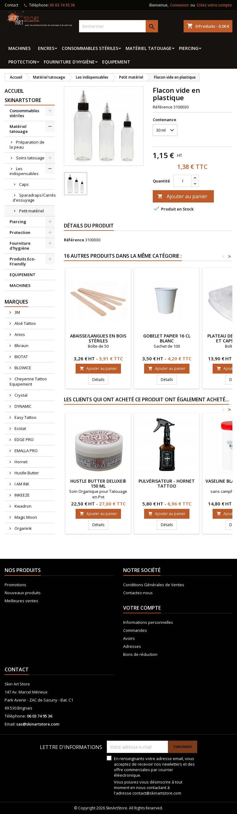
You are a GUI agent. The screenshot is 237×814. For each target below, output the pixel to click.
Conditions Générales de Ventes (153, 584)
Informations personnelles (148, 622)
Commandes (135, 630)
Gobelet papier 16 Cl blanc (166, 338)
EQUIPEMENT (116, 62)
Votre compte (142, 607)
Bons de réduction (140, 654)
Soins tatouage (30, 158)
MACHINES (19, 48)
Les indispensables (24, 171)
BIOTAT (21, 356)
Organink (23, 528)
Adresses (132, 646)
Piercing (188, 48)
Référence (163, 107)
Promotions (15, 584)
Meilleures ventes (21, 600)
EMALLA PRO (26, 450)
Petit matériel (31, 211)
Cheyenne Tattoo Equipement (28, 381)
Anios (19, 334)
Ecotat (20, 428)
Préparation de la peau (27, 144)
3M (17, 312)
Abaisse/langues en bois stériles (98, 338)
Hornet (20, 461)
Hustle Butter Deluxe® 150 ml (98, 483)
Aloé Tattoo (25, 323)
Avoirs (129, 638)
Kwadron (22, 506)
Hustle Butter (26, 473)
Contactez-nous (138, 592)
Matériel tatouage (149, 48)
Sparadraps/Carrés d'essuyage (34, 197)
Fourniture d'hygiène (69, 62)
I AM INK (21, 484)
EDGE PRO (24, 439)
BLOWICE (22, 367)
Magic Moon (25, 517)
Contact (11, 5)
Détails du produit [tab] (89, 225)
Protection (22, 62)
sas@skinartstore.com (37, 724)
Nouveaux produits (23, 592)
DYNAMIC (22, 406)
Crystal (20, 395)
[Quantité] (182, 181)
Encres (46, 48)
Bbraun (21, 345)
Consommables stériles (90, 48)
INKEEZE (22, 495)
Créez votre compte (214, 5)
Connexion (179, 5)
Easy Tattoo (25, 417)
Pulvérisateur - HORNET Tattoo (167, 483)
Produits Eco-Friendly (22, 261)
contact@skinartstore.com (156, 793)
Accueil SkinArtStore (23, 96)
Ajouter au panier (182, 196)
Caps (24, 184)
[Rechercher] (118, 26)
